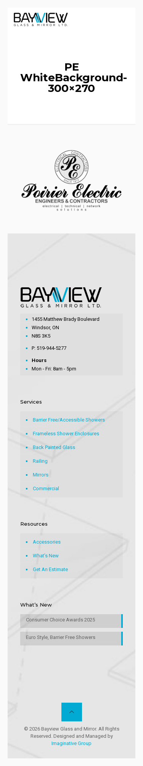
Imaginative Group (71, 743)
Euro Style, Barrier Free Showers (60, 637)
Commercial (46, 488)
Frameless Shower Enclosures (66, 433)
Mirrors (40, 475)
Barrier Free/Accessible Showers (69, 420)
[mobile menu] (125, 19)
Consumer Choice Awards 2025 (60, 620)
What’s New (46, 555)
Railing (40, 461)
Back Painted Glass (54, 447)
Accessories (47, 542)
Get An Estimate (50, 569)
